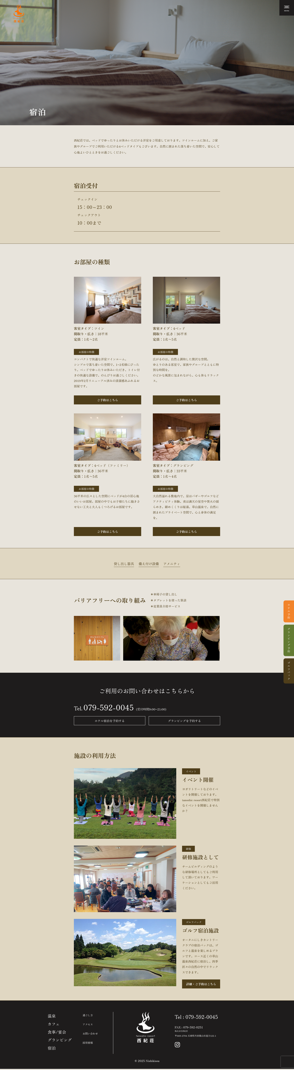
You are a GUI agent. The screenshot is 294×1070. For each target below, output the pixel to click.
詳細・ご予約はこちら (201, 984)
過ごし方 (88, 1015)
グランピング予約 (289, 640)
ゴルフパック (289, 671)
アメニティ (171, 563)
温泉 (52, 1016)
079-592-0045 (108, 707)
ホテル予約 (289, 611)
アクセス (88, 1024)
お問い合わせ (91, 1033)
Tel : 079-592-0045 (196, 1016)
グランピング (60, 1041)
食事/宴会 (57, 1033)
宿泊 (52, 1049)
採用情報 (88, 1043)
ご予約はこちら (107, 400)
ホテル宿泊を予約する (109, 721)
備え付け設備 (149, 563)
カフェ (54, 1024)
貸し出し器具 (124, 563)
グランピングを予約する (185, 721)
